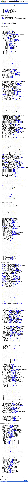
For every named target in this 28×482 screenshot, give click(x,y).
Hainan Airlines (4, 226)
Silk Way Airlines (18, 327)
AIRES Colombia (4, 182)
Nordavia (3, 284)
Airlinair (3, 299)
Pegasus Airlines (10, 317)
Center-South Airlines (4, 158)
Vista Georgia (10, 316)
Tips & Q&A (19, 0)
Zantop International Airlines (5, 168)
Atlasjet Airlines (9, 313)
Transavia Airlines (4, 285)
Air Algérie (17, 337)
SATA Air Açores (3, 178)
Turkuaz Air (3, 22)
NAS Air (15, 336)
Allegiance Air (10, 310)
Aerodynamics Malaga (4, 167)
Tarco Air (19, 332)
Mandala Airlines (3, 23)
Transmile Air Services (4, 267)
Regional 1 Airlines (11, 322)
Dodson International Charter (5, 186)
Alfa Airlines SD (18, 340)
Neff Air (3, 88)
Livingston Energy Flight (4, 276)
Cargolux (3, 264)
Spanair (3, 291)
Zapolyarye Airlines (4, 270)
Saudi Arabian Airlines (19, 326)
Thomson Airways (4, 271)
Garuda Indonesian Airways (11, 315)
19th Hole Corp (3, 298)
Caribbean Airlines (10, 318)
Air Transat (9, 308)
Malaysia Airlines (4, 288)
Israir (2, 273)
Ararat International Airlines (13, 319)
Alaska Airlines (3, 287)
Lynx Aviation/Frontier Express (5, 185)
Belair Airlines (3, 278)
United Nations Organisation (19, 338)
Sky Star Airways (4, 94)
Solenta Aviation (10, 320)
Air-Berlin (3, 134)
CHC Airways (3, 301)
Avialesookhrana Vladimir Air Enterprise (6, 181)
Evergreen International (12, 307)
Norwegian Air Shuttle (4, 281)
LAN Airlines (12, 96)
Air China (3, 108)
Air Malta (9, 314)
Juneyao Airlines (4, 280)
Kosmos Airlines (3, 294)
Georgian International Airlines (5, 162)
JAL (2, 82)
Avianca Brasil (3, 176)
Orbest (3, 268)
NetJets (3, 289)
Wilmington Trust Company (5, 265)
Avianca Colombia (4, 95)
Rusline (3, 101)
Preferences (15, 0)
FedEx (3, 106)
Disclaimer (7, 479)
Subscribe (17, 0)
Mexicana (3, 119)
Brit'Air (3, 295)
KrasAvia (10, 321)
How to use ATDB (12, 0)
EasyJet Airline (3, 277)
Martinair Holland (11, 309)
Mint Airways (10, 311)
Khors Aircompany (16, 153)
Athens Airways (3, 297)
